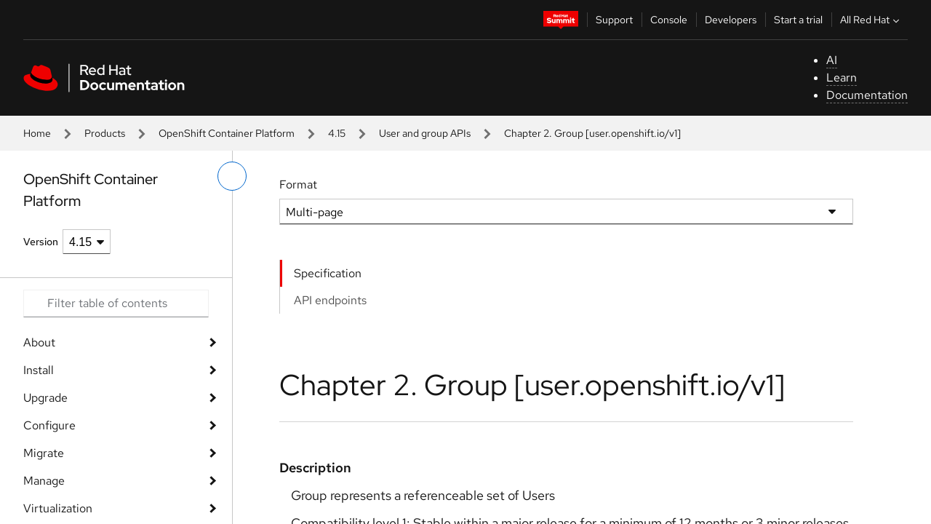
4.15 (336, 133)
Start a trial (798, 19)
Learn (841, 77)
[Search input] (116, 303)
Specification (327, 273)
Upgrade (45, 397)
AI (831, 60)
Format (298, 184)
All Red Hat (871, 19)
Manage (44, 480)
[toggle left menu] (232, 176)
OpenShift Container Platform (227, 133)
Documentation (867, 95)
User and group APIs (425, 133)
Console (668, 19)
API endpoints (330, 300)
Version (40, 241)
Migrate (43, 453)
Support (614, 19)
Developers (730, 19)
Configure (49, 425)
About (39, 342)
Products (104, 133)
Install (38, 370)
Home (37, 133)
